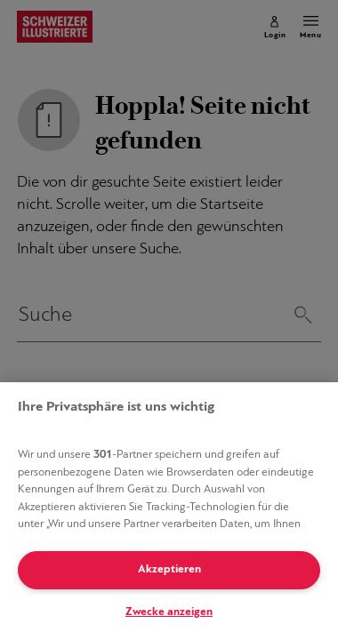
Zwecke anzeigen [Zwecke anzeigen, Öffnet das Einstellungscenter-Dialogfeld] (169, 612)
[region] (169, 511)
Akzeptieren (169, 569)
